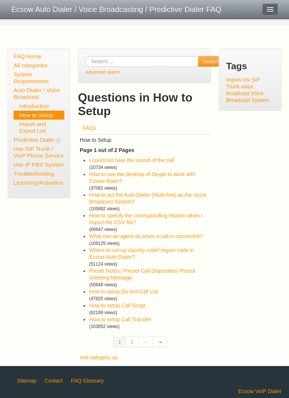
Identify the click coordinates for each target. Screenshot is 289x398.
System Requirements (31, 77)
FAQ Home (27, 56)
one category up (98, 357)
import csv (238, 80)
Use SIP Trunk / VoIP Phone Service (39, 152)
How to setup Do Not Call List (123, 292)
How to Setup (36, 115)
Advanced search (102, 72)
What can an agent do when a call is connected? (145, 236)
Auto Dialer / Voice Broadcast (37, 93)
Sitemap (26, 381)
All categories (30, 65)
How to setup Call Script (117, 305)
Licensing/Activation (39, 182)
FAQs (89, 128)
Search (211, 61)
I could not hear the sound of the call (131, 160)
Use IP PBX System (39, 164)
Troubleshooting (34, 173)
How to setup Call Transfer (120, 319)
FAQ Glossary (87, 381)
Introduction (34, 106)
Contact (53, 381)
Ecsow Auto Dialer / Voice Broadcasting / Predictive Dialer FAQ (116, 9)
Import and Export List (32, 127)
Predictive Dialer (37, 140)
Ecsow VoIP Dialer (259, 391)
